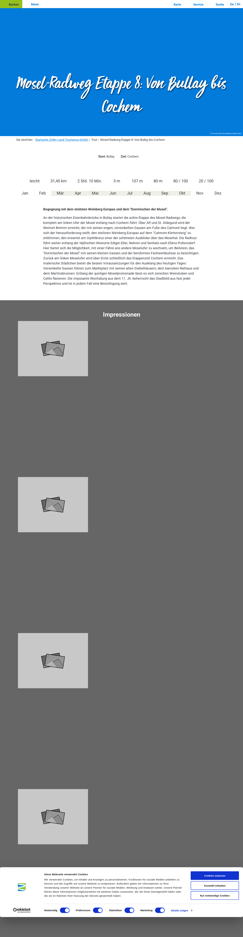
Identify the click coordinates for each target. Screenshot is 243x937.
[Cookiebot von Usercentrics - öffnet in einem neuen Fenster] (22, 930)
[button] (11, 4)
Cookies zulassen (214, 895)
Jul (129, 193)
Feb (42, 193)
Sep (164, 193)
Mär (60, 193)
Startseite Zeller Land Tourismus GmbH (61, 140)
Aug (147, 193)
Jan (25, 193)
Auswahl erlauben (215, 905)
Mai (95, 193)
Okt (182, 193)
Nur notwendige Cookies (215, 915)
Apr (78, 193)
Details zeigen (179, 930)
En (238, 4)
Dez (217, 193)
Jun (113, 193)
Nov (200, 193)
